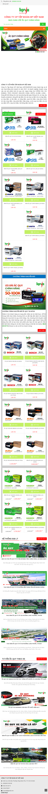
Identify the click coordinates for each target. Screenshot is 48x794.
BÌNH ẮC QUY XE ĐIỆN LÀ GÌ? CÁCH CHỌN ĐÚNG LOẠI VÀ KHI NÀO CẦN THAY (24, 735)
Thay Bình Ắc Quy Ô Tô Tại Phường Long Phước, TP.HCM (24, 643)
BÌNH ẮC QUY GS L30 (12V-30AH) (13, 136)
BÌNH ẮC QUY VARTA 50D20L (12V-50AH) (34, 203)
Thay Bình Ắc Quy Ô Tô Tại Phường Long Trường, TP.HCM (24, 615)
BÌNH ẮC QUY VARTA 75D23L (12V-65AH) (13, 267)
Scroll (46, 790)
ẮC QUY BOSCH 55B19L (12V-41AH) (34, 393)
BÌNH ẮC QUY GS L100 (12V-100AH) (34, 168)
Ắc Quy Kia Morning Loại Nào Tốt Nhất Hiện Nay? (24, 707)
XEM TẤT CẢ (41, 114)
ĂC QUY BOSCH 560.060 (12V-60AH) (13, 361)
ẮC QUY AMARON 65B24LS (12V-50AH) (35, 527)
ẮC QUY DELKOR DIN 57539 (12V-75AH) (13, 460)
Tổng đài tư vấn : (11, 1)
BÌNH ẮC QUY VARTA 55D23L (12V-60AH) (34, 235)
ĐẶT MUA (14, 132)
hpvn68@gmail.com (8, 790)
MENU (5, 28)
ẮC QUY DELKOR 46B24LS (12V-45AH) (13, 428)
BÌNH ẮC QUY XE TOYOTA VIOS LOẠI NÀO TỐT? (24, 763)
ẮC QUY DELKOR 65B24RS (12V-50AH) (35, 428)
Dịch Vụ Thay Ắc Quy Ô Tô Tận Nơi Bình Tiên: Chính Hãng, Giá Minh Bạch (24, 559)
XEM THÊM (43, 105)
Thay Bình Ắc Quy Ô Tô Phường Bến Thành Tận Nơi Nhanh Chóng (24, 587)
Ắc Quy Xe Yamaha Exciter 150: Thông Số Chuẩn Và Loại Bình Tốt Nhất (24, 679)
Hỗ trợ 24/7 (6, 4)
